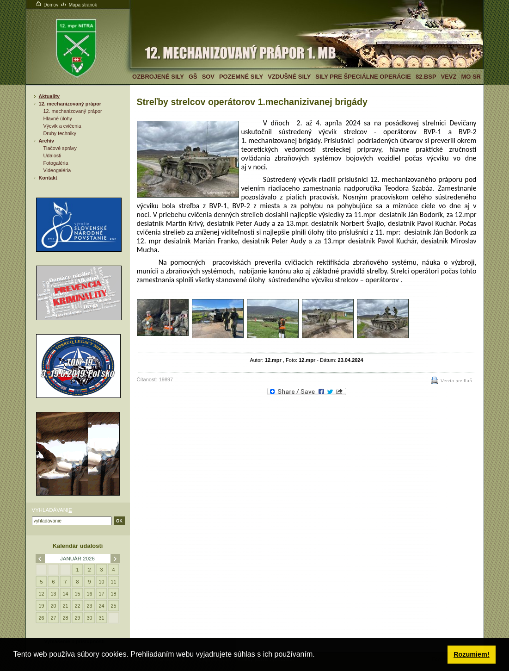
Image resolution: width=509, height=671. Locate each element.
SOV (208, 76)
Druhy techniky (59, 133)
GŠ (193, 76)
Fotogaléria (55, 163)
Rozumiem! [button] (472, 654)
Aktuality (49, 96)
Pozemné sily (241, 76)
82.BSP (426, 76)
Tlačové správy (60, 148)
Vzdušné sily (289, 76)
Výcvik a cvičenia (62, 126)
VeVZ (449, 76)
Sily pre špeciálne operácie (363, 76)
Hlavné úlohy (57, 118)
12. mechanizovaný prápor (70, 103)
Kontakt (48, 177)
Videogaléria (57, 170)
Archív (47, 140)
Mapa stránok (78, 4)
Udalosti (52, 155)
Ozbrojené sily (158, 76)
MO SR (470, 76)
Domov (47, 4)
